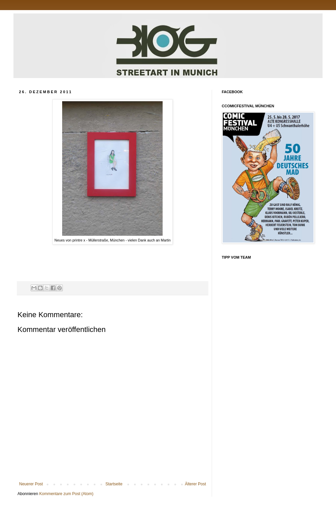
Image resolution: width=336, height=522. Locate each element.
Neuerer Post (31, 484)
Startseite (114, 484)
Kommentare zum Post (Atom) (66, 493)
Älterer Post (195, 484)
